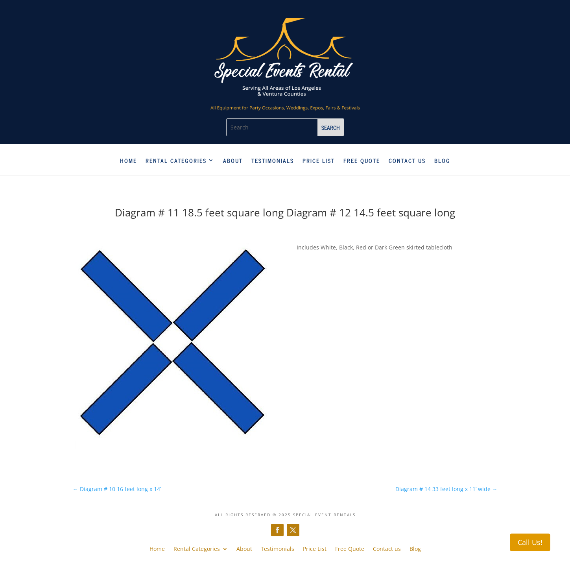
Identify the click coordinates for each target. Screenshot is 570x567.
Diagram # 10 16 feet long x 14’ (117, 489)
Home (128, 161)
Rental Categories (176, 161)
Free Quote (361, 161)
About (233, 161)
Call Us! (530, 542)
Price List (319, 161)
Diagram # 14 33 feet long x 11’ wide (446, 489)
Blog (442, 161)
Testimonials (272, 161)
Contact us (407, 161)
